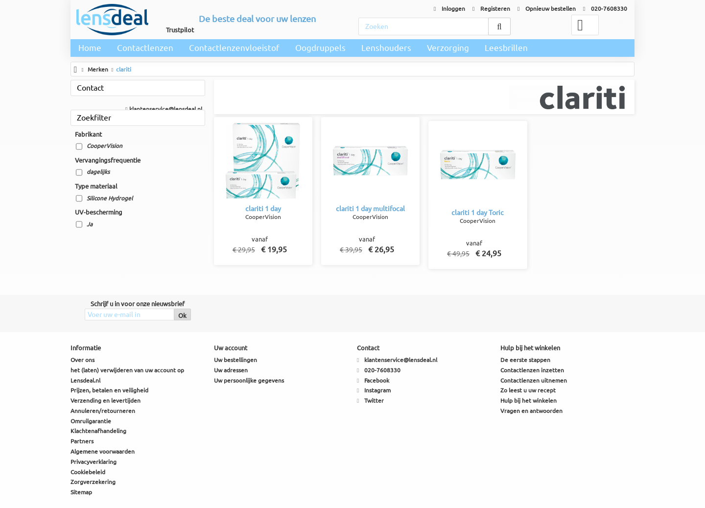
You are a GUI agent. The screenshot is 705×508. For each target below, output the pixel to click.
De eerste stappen (525, 360)
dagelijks (98, 172)
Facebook (376, 380)
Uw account (230, 347)
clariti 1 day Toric (477, 213)
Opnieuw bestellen (546, 8)
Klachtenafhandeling (98, 431)
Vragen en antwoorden (531, 411)
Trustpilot (180, 29)
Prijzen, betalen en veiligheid (109, 390)
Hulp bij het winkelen (528, 400)
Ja (90, 224)
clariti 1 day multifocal (370, 209)
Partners (82, 441)
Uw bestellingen (235, 360)
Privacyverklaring (93, 462)
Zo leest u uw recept (528, 390)
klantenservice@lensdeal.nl (163, 109)
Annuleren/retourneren (102, 411)
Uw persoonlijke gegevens (249, 380)
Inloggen (449, 8)
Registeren (491, 8)
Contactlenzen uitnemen (533, 380)
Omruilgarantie (90, 421)
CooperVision (104, 146)
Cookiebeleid (87, 472)
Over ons (82, 360)
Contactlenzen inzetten (532, 370)
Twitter (374, 400)
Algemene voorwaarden (102, 451)
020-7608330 (605, 8)
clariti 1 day (263, 209)
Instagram (377, 390)
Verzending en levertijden (105, 400)
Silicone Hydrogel (110, 198)
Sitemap (81, 492)
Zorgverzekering (93, 482)
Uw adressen (231, 370)
